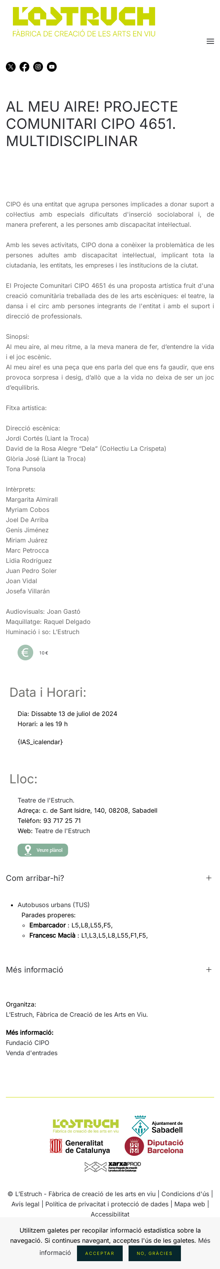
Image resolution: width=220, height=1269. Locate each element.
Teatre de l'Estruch (62, 831)
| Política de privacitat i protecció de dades (104, 1204)
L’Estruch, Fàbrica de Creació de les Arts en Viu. (77, 1014)
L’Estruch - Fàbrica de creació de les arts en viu (85, 1194)
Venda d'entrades (31, 1053)
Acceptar (99, 1253)
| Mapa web (188, 1204)
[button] (210, 41)
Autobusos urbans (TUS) (54, 905)
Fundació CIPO (27, 1043)
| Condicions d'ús (183, 1194)
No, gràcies (155, 1253)
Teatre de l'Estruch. (46, 800)
